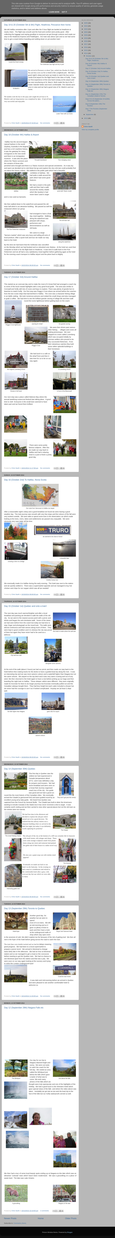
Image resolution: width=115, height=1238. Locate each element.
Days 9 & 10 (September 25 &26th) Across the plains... (98, 100)
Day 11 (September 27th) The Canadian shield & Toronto (96, 95)
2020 (86, 35)
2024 (86, 26)
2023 (86, 29)
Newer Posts (10, 1218)
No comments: (45, 123)
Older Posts (70, 1218)
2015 (86, 50)
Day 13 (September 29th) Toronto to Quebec (24, 908)
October (89, 56)
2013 (86, 118)
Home (41, 1218)
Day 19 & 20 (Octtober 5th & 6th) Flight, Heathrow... (97, 59)
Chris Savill (88, 126)
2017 (86, 44)
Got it (64, 12)
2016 (86, 47)
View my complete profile (90, 129)
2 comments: (45, 1211)
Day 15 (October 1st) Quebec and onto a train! (25, 606)
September (90, 114)
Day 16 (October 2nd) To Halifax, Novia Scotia (25, 480)
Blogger (69, 1232)
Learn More (54, 12)
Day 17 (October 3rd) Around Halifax (21, 277)
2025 (86, 23)
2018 (86, 41)
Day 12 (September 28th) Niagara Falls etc (23, 1008)
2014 (86, 53)
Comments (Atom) (20, 1223)
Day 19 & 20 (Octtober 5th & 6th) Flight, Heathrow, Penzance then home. (37, 25)
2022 (86, 32)
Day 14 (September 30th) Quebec (19, 769)
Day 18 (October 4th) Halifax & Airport (21, 135)
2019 (86, 38)
